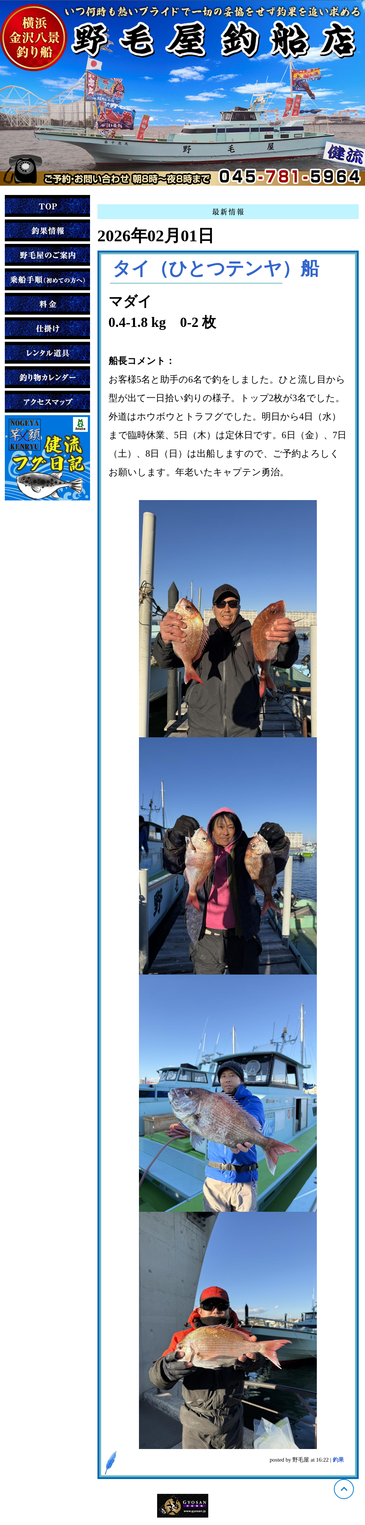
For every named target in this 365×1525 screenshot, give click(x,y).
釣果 (338, 1460)
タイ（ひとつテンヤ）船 (215, 268)
